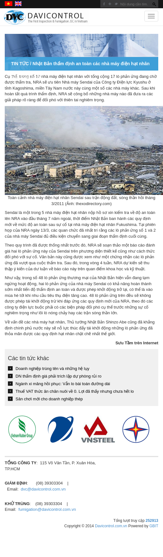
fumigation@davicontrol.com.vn (47, 509)
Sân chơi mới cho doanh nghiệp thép (49, 399)
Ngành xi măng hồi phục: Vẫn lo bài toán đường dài (63, 383)
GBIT (153, 526)
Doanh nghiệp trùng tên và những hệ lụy (52, 368)
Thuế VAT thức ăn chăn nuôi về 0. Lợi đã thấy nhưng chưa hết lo (75, 391)
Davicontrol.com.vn (111, 526)
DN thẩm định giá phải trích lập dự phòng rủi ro (59, 376)
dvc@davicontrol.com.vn (43, 489)
